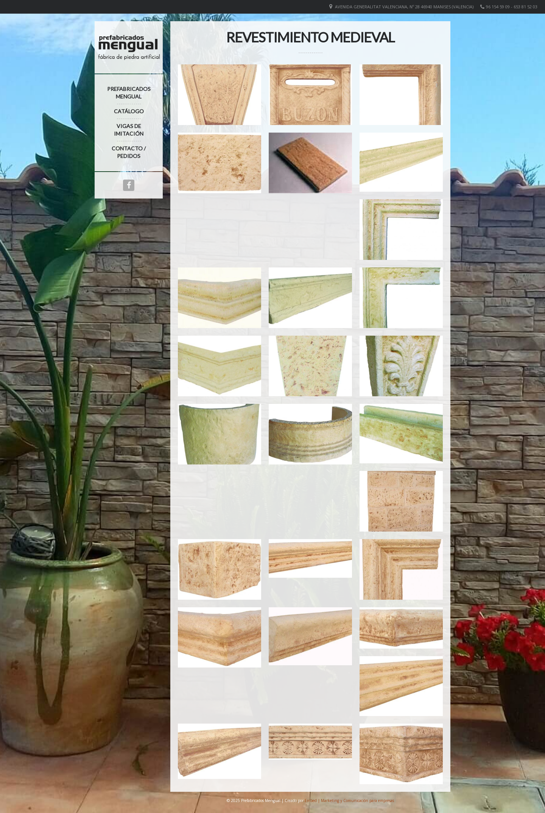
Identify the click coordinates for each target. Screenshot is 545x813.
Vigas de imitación (128, 130)
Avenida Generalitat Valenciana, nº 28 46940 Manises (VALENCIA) (404, 6)
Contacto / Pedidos (129, 152)
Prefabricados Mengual (129, 93)
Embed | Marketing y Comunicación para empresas (349, 800)
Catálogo (129, 111)
